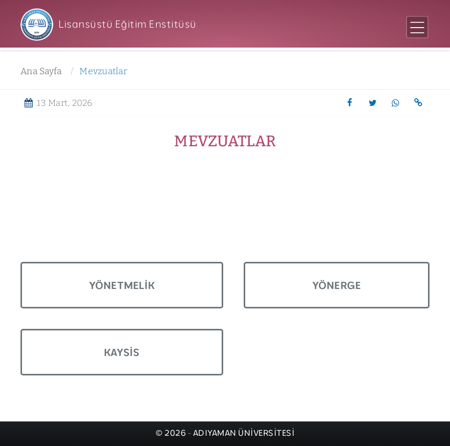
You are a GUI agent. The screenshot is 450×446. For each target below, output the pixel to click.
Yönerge (336, 285)
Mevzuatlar (103, 71)
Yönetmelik (122, 285)
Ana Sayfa (40, 71)
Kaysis (122, 352)
